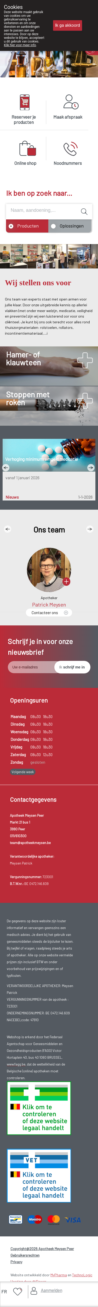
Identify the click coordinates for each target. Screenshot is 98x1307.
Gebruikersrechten (24, 1255)
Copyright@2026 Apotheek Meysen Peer (42, 1248)
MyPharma (58, 1275)
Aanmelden (51, 1290)
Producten (28, 226)
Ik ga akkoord (67, 25)
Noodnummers (68, 163)
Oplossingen (72, 226)
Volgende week (22, 772)
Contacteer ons (45, 612)
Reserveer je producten (23, 119)
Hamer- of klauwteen (23, 358)
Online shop (25, 163)
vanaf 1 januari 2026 (22, 477)
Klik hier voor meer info (20, 45)
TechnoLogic (82, 1275)
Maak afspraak (67, 116)
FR (4, 1291)
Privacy (16, 1261)
